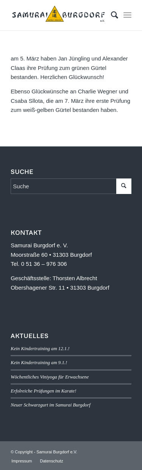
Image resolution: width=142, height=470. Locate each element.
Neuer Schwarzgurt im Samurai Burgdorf (51, 405)
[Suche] (110, 15)
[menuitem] (110, 15)
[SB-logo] (59, 15)
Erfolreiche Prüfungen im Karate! (43, 391)
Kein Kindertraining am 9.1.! (39, 362)
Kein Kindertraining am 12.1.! (40, 348)
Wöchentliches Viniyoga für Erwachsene (50, 377)
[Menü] (127, 15)
